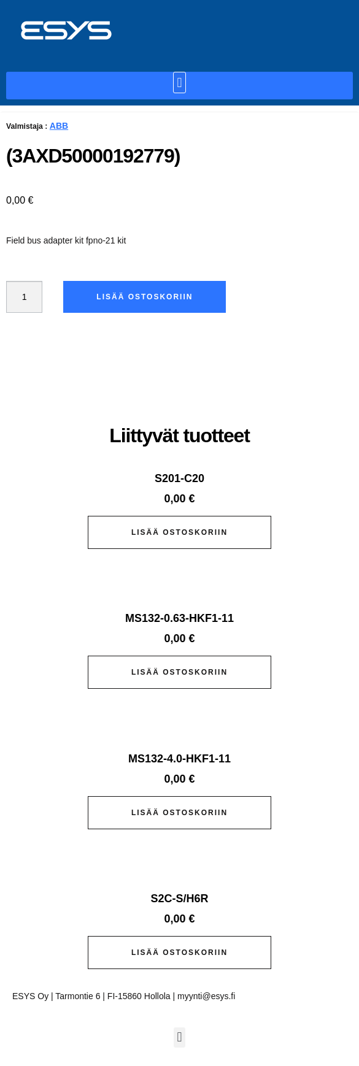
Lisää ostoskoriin (144, 297)
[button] (179, 82)
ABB (59, 126)
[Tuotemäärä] (24, 297)
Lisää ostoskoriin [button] (179, 532)
